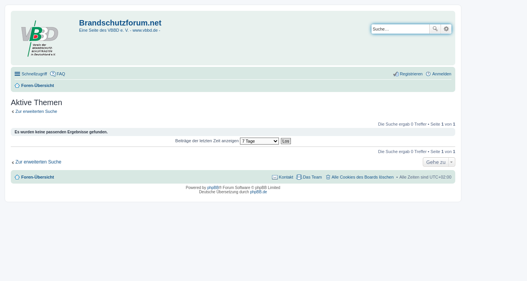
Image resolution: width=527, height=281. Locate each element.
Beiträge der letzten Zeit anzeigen (227, 140)
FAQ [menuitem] (61, 74)
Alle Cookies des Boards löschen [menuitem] (363, 177)
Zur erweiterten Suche (36, 111)
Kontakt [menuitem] (286, 177)
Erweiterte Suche (446, 29)
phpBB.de (258, 192)
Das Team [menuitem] (312, 177)
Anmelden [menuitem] (441, 74)
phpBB (213, 188)
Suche (435, 29)
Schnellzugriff (34, 74)
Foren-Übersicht (37, 177)
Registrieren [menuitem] (411, 74)
